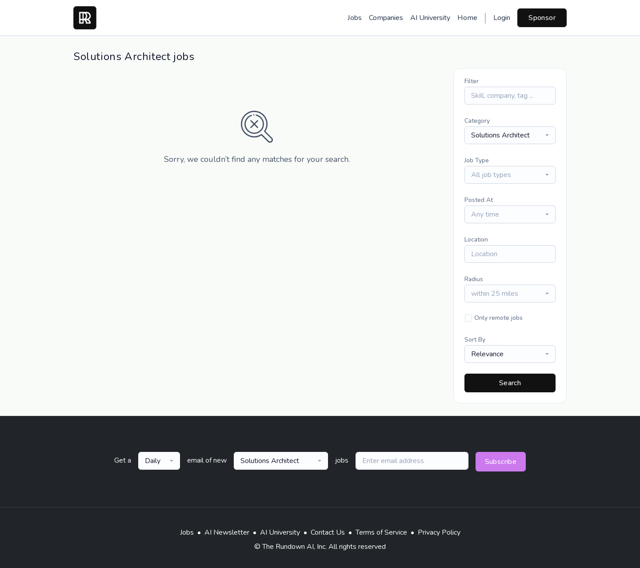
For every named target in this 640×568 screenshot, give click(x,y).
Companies (386, 18)
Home (467, 18)
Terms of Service (381, 532)
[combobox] (510, 135)
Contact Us (328, 532)
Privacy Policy (439, 532)
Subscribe (501, 462)
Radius (473, 279)
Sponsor (542, 18)
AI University (430, 18)
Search (510, 383)
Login (501, 18)
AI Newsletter (226, 532)
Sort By (474, 339)
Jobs (355, 18)
